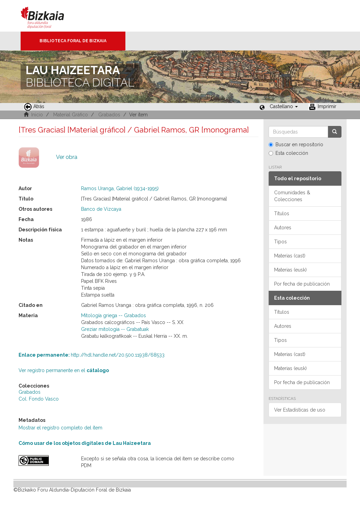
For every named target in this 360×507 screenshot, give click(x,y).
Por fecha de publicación (302, 284)
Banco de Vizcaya (101, 209)
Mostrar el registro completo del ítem (60, 427)
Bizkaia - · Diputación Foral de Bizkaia (50, 16)
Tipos (280, 241)
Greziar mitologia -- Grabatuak (115, 329)
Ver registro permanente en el (64, 370)
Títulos (281, 213)
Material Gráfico (70, 114)
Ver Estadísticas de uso (299, 410)
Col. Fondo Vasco (39, 399)
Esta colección (288, 153)
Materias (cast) (289, 255)
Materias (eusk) (290, 270)
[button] (284, 106)
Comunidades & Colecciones (292, 196)
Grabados (109, 114)
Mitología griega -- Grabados (113, 315)
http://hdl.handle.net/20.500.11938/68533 (92, 355)
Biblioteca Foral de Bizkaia (73, 40)
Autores (282, 227)
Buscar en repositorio (296, 144)
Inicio (37, 114)
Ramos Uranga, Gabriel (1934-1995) (120, 188)
